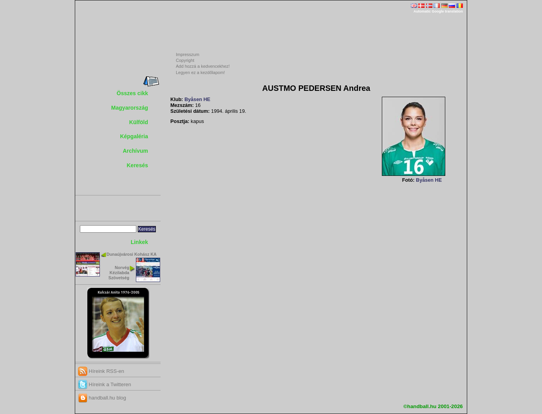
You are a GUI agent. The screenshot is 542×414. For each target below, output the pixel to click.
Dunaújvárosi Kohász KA (132, 254)
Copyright (185, 60)
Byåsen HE (197, 99)
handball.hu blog (102, 398)
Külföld (138, 122)
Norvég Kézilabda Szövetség (118, 272)
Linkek (139, 242)
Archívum (135, 151)
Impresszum (187, 54)
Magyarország (129, 108)
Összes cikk (132, 93)
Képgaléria (134, 136)
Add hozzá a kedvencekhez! (203, 66)
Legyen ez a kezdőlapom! (200, 72)
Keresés (137, 165)
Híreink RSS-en (101, 371)
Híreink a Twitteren (104, 384)
